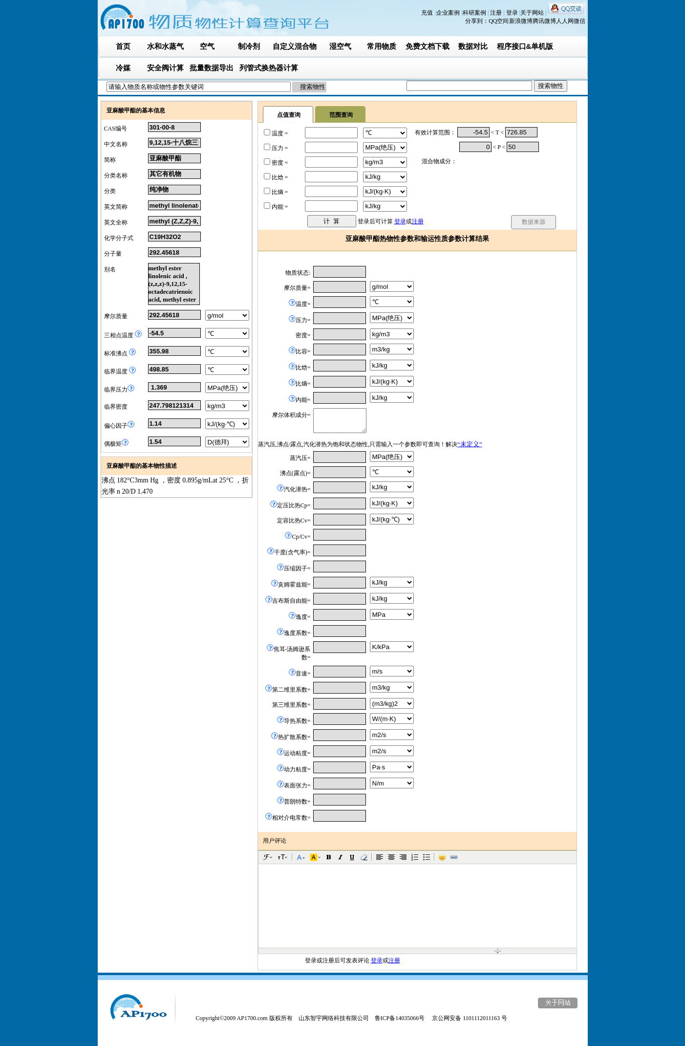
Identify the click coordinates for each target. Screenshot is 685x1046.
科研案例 (475, 12)
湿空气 (340, 46)
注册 (496, 12)
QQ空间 (499, 21)
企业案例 (448, 12)
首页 (123, 46)
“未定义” (469, 444)
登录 (512, 12)
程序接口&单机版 (525, 46)
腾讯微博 (544, 21)
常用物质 (381, 46)
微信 (579, 21)
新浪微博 (521, 21)
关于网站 (532, 12)
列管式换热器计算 (268, 68)
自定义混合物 (295, 46)
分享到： (477, 21)
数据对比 (473, 46)
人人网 (565, 21)
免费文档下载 (428, 46)
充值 (427, 12)
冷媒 (123, 68)
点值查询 (288, 114)
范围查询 (341, 114)
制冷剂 (249, 46)
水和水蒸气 (165, 46)
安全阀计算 (165, 68)
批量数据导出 (212, 68)
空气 (207, 46)
